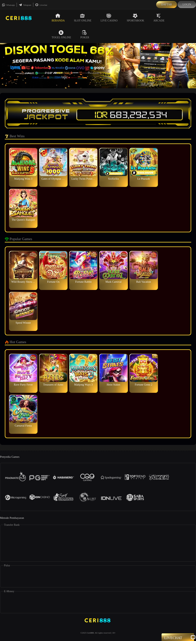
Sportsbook (135, 17)
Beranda (58, 17)
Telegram (25, 5)
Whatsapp (8, 5)
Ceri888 (90, 633)
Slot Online (82, 17)
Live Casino (109, 17)
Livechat (41, 5)
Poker (84, 34)
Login (187, 4)
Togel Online (61, 34)
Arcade (158, 17)
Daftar (166, 4)
